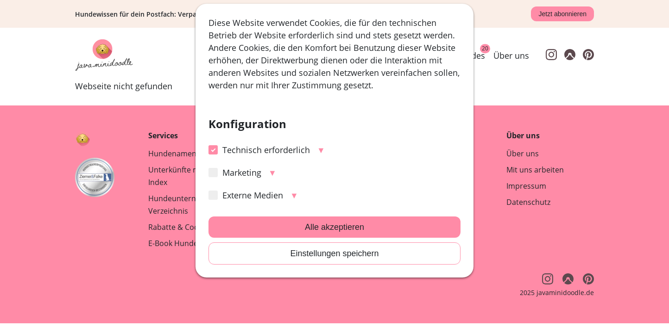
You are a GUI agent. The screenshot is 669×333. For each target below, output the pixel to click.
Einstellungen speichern (334, 253)
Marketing (234, 172)
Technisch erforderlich (259, 149)
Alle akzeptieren (334, 227)
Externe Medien (245, 195)
